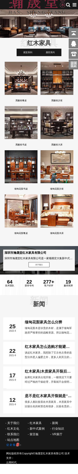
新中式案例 (37, 428)
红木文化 (13, 428)
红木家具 (36, 423)
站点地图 (13, 439)
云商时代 (11, 462)
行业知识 (58, 428)
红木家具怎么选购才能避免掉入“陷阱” (47, 465)
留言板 (34, 434)
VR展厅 (57, 434)
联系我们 (13, 434)
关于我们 (39, 265)
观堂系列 (27, 52)
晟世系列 (50, 52)
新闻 (55, 423)
